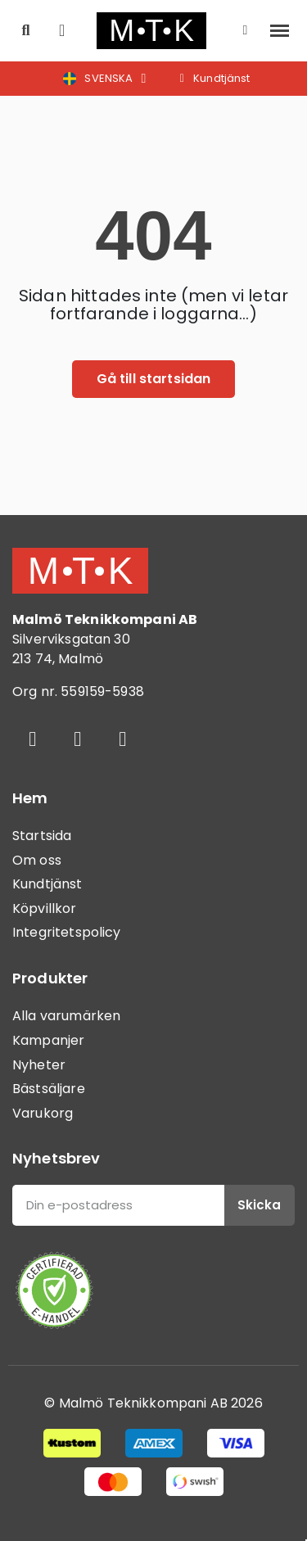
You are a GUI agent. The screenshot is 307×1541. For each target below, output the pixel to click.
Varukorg (42, 1113)
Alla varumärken (66, 1015)
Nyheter (38, 1064)
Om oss (36, 860)
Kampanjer (48, 1040)
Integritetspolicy (66, 932)
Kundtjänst (47, 883)
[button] (25, 30)
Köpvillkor (44, 908)
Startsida (41, 835)
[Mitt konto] (245, 30)
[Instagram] (77, 738)
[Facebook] (32, 738)
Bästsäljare (48, 1088)
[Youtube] (122, 738)
